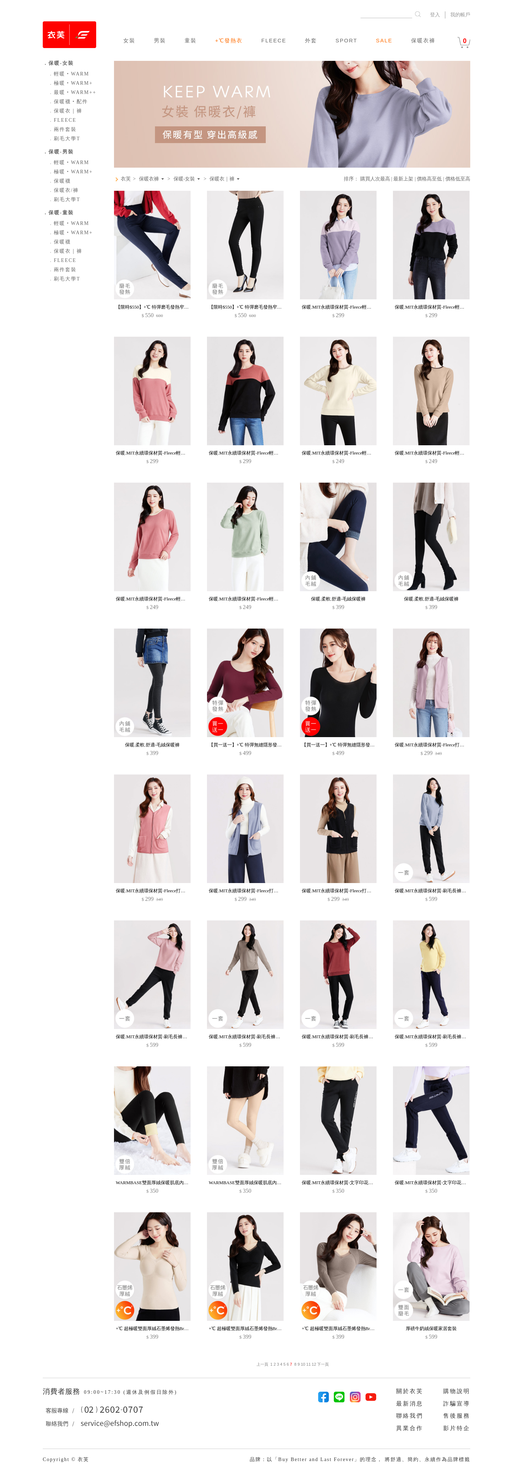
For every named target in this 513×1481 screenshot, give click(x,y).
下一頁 (322, 1364)
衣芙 (126, 179)
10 (303, 1364)
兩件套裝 (62, 129)
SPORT (346, 40)
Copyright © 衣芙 (66, 1459)
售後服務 (456, 1416)
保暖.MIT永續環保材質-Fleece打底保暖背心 (439, 744)
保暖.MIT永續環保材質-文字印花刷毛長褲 (344, 1182)
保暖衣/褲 (63, 190)
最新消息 (409, 1404)
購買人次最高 (375, 179)
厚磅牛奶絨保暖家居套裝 (431, 1328)
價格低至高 (457, 179)
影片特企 (456, 1428)
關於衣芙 (409, 1391)
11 (308, 1364)
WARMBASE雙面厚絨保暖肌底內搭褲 (154, 1182)
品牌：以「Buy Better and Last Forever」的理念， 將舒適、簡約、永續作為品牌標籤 (360, 1459)
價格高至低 (429, 179)
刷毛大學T (64, 138)
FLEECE (273, 40)
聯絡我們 (409, 1416)
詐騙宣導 (456, 1404)
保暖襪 (59, 181)
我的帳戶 (460, 14)
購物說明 (456, 1391)
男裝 (160, 40)
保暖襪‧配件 (68, 101)
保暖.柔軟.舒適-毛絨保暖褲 (338, 599)
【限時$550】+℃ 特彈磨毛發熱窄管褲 (154, 307)
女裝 (129, 40)
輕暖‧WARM (68, 74)
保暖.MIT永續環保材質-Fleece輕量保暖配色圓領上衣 (355, 453)
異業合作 (409, 1428)
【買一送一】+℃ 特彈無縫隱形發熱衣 (247, 744)
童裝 (191, 40)
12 (314, 1364)
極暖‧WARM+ (70, 83)
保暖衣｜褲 (65, 111)
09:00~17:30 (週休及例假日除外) (130, 1392)
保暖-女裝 (184, 179)
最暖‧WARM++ (72, 92)
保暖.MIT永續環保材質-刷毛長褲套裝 (433, 890)
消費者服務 (62, 1391)
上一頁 (262, 1364)
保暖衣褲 (423, 40)
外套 (311, 40)
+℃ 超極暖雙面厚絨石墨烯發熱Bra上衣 (155, 1328)
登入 (435, 14)
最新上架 (403, 179)
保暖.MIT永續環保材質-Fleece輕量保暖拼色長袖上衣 (355, 307)
